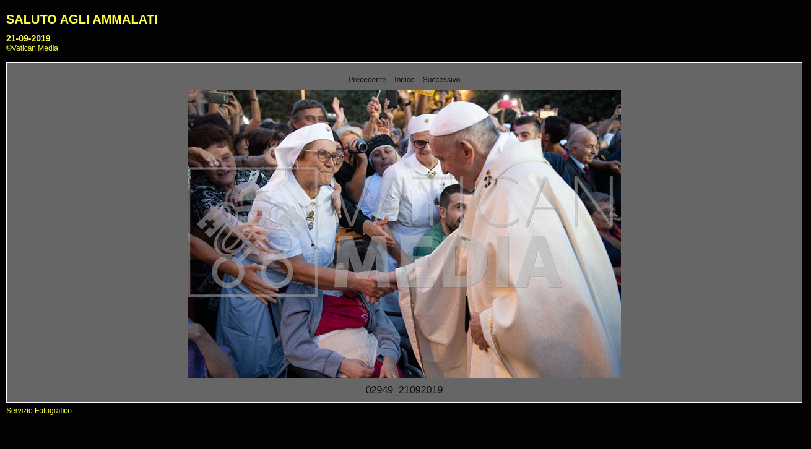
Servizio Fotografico (39, 410)
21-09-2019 (28, 38)
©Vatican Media (32, 48)
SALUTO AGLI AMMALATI (81, 19)
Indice (404, 79)
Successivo (442, 79)
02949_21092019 (404, 390)
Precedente (367, 79)
